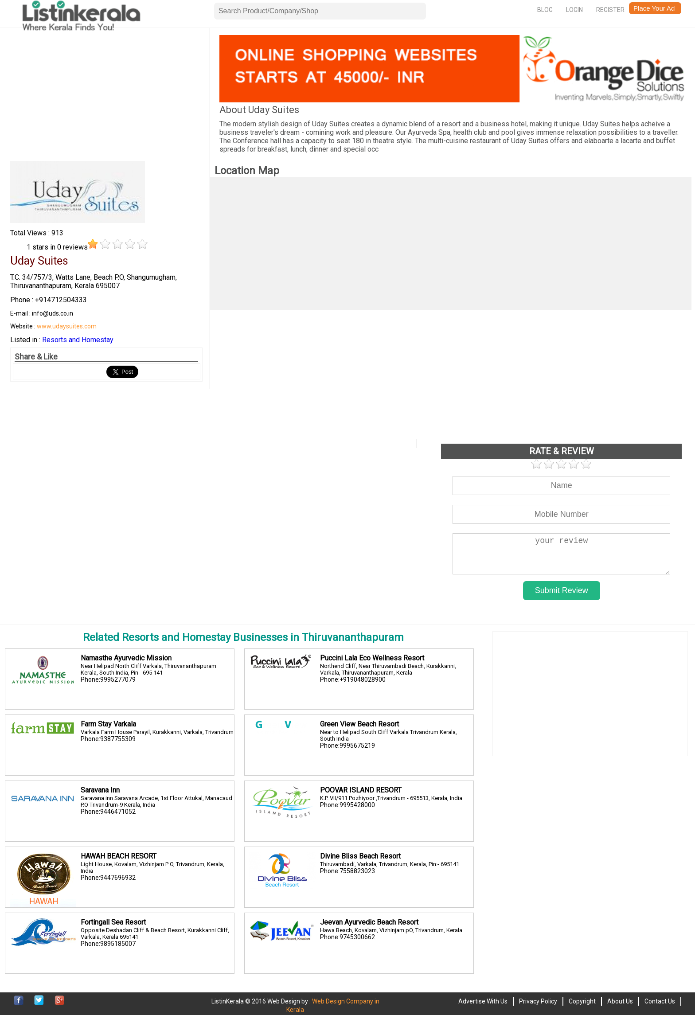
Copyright (582, 1001)
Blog (545, 9)
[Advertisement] (106, 97)
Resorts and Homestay (77, 340)
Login (574, 9)
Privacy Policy (538, 1001)
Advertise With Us (483, 1001)
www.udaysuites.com (67, 326)
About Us (620, 1001)
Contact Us (659, 1001)
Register (610, 9)
